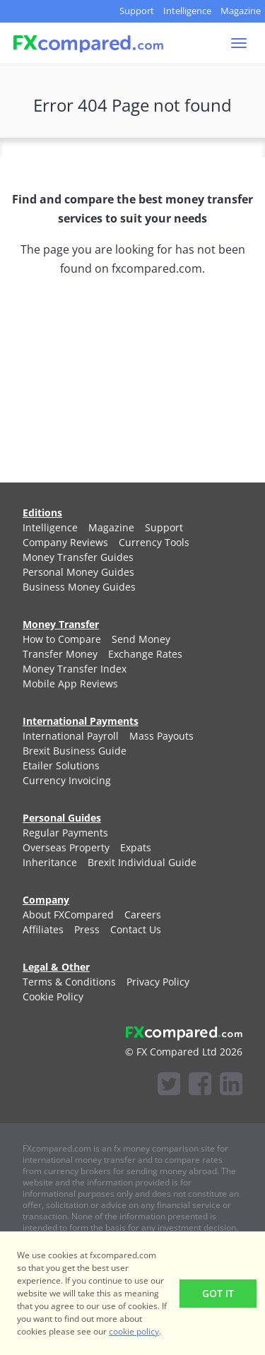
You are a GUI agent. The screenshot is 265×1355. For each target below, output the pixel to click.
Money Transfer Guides (78, 557)
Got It (218, 1293)
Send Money (141, 639)
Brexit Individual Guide (142, 862)
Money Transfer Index (74, 668)
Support (136, 10)
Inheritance (50, 862)
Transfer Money (60, 654)
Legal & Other (56, 967)
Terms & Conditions (69, 981)
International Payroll (71, 735)
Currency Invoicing (67, 780)
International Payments (81, 721)
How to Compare (62, 639)
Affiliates (43, 929)
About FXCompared (68, 914)
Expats (135, 847)
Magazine (240, 10)
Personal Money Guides (78, 572)
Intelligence (187, 10)
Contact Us (135, 929)
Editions (42, 512)
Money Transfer (61, 624)
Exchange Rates (145, 654)
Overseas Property (66, 847)
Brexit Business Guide (74, 750)
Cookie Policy (53, 996)
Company (46, 899)
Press (87, 929)
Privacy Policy (157, 981)
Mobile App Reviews (70, 683)
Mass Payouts (161, 735)
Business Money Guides (79, 586)
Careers (142, 914)
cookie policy (134, 1331)
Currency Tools (154, 542)
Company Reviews (65, 542)
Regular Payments (65, 832)
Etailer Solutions (61, 765)
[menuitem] (50, 527)
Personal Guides (62, 817)
